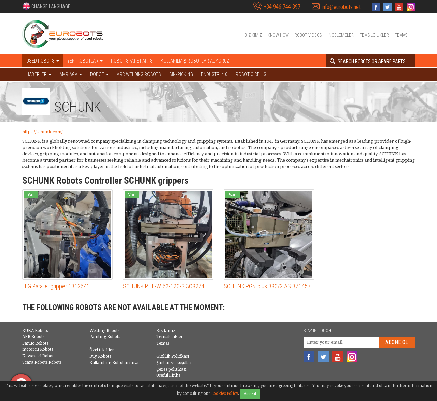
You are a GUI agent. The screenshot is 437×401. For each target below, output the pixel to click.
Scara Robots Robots (41, 362)
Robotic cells (251, 74)
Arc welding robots (139, 74)
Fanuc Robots (35, 343)
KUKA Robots (35, 330)
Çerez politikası (171, 369)
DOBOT (99, 74)
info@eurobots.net (341, 7)
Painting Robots (104, 336)
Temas (401, 35)
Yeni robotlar (85, 61)
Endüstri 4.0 (214, 74)
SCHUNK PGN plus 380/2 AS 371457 (267, 286)
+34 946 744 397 (282, 6)
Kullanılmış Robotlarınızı (114, 362)
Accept (250, 393)
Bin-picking (181, 74)
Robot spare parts (132, 61)
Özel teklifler (101, 350)
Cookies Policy (224, 393)
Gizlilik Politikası (172, 356)
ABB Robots (33, 336)
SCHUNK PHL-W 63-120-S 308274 (164, 286)
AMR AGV (70, 74)
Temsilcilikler (374, 35)
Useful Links (168, 375)
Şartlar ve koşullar (174, 362)
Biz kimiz (253, 35)
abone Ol (396, 342)
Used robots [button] (42, 61)
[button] (46, 6)
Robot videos (308, 35)
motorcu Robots (37, 349)
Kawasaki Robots (38, 356)
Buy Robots (100, 356)
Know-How (278, 35)
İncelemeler (340, 35)
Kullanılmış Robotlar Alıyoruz (195, 61)
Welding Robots (104, 330)
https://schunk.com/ (42, 131)
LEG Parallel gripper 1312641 (56, 286)
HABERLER (38, 74)
